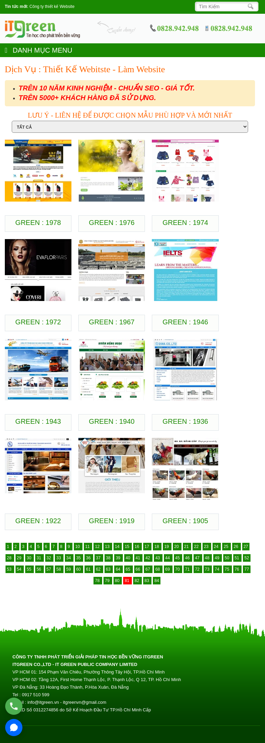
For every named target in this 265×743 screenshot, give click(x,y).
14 (118, 546)
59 (69, 569)
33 (59, 558)
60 (79, 569)
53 (10, 569)
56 (39, 569)
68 (158, 569)
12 (98, 546)
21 (187, 546)
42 (148, 558)
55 (29, 569)
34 (69, 558)
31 (39, 558)
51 (238, 558)
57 (49, 569)
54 (20, 569)
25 (226, 546)
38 (109, 558)
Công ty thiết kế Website (52, 6)
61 (89, 569)
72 (198, 569)
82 (137, 580)
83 (147, 580)
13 (108, 546)
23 (207, 546)
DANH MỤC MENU (38, 50)
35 (79, 558)
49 (217, 558)
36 (89, 558)
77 (246, 569)
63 (109, 569)
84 (156, 580)
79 (108, 580)
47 (198, 558)
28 (10, 558)
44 (168, 558)
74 (217, 569)
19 (167, 546)
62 (99, 569)
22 (197, 546)
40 (128, 558)
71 (188, 569)
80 (118, 580)
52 (246, 558)
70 (178, 569)
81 (127, 580)
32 (49, 558)
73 (208, 569)
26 (236, 546)
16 (137, 546)
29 (20, 558)
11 (88, 546)
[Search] (225, 6)
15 (127, 546)
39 (118, 558)
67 (148, 569)
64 (118, 569)
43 (158, 558)
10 (78, 546)
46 (188, 558)
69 (168, 569)
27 (246, 546)
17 (147, 546)
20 (177, 546)
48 (208, 558)
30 (29, 558)
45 (178, 558)
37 (99, 558)
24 (217, 546)
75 (227, 569)
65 (128, 569)
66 (138, 569)
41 (138, 558)
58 (59, 569)
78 (98, 580)
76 (238, 569)
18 (157, 546)
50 (227, 558)
